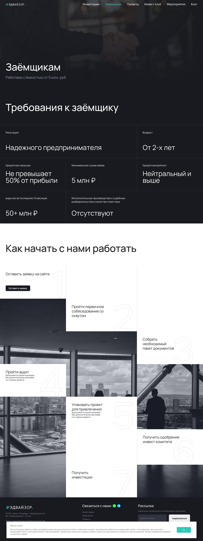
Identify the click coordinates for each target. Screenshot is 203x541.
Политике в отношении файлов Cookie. (46, 534)
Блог (194, 4)
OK (184, 529)
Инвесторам (91, 4)
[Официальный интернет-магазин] (26, 507)
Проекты (133, 4)
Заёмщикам (113, 4)
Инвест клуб (152, 4)
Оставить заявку (18, 288)
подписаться (179, 518)
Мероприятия (176, 4)
